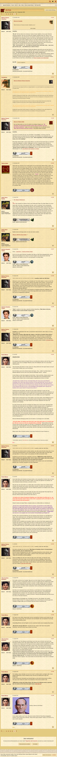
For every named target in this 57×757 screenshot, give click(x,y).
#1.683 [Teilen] (52, 118)
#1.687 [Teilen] (52, 249)
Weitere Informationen (47, 754)
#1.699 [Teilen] (52, 695)
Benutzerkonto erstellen (24, 744)
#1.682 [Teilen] (52, 77)
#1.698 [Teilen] (52, 671)
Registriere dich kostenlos (32, 740)
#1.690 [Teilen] (52, 329)
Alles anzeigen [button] (32, 28)
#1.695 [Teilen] (52, 577)
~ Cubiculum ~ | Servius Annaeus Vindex (24, 251)
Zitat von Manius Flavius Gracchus (22, 80)
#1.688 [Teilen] (52, 275)
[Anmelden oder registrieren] (53, 1)
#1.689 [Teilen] (52, 306)
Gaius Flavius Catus (10, 12)
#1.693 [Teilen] (52, 476)
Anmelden (35, 744)
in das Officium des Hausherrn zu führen (30, 148)
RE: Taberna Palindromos (19, 199)
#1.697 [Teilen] (52, 638)
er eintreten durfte (49, 340)
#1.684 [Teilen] (52, 163)
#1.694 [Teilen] (52, 544)
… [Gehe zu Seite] (4, 14)
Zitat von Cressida (18, 21)
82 (8, 14)
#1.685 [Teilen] (52, 197)
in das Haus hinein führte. (26, 563)
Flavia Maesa (24, 440)
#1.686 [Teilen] (52, 229)
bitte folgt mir (38, 683)
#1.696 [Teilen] (52, 614)
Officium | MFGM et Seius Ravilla (19, 234)
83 (10, 14)
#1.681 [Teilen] (52, 17)
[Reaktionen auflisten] (14, 442)
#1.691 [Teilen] (52, 354)
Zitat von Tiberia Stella (19, 121)
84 (12, 14)
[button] (55, 1)
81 (6, 14)
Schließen (54, 754)
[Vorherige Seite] (1, 14)
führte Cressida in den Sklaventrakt (41, 57)
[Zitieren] (53, 74)
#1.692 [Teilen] (52, 445)
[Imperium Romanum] (0, 1)
